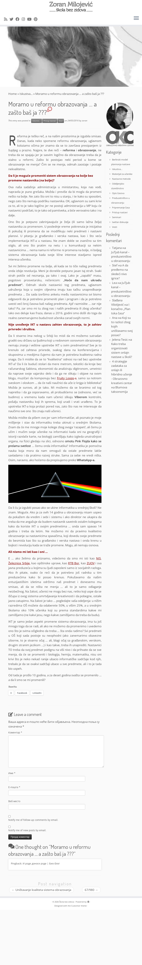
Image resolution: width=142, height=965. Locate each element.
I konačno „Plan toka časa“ (120, 309)
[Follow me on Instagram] (24, 19)
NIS (98, 558)
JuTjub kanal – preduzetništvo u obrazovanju (121, 256)
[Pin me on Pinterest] (37, 19)
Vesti (61, 121)
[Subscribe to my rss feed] (7, 19)
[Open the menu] (136, 18)
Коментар (15, 732)
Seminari (116, 217)
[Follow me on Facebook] (19, 19)
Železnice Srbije (19, 563)
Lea (114, 283)
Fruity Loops (65, 378)
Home (12, 94)
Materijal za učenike (122, 174)
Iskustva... (26, 94)
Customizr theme (79, 905)
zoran (84, 120)
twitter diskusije (120, 222)
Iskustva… (117, 169)
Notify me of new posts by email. (27, 830)
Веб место (14, 801)
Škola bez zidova (66, 901)
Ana (114, 318)
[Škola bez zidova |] (71, 6)
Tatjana (117, 248)
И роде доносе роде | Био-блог (41, 863)
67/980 (91, 890)
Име (11, 773)
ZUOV (91, 563)
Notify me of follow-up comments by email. (33, 820)
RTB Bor (73, 563)
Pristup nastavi (49, 121)
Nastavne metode (121, 178)
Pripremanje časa (121, 207)
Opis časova (118, 193)
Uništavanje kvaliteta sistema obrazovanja (41, 890)
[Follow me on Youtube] (30, 19)
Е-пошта (14, 787)
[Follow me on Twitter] (13, 19)
